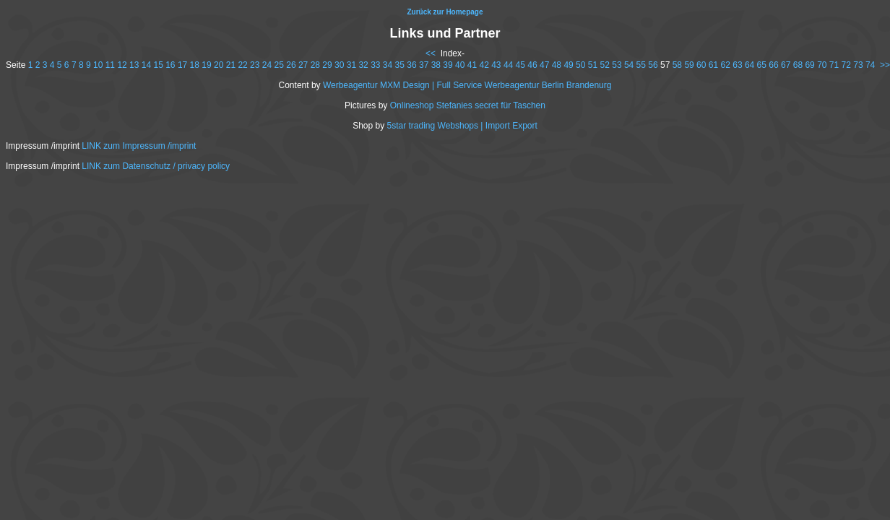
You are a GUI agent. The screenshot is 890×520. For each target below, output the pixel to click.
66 (773, 65)
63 (737, 65)
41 (472, 65)
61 (713, 65)
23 (254, 65)
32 (363, 65)
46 (532, 65)
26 (290, 65)
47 (544, 65)
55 (641, 65)
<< (430, 53)
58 (677, 65)
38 (436, 65)
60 (701, 65)
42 (483, 65)
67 (785, 65)
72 (846, 65)
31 (351, 65)
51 (592, 65)
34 (387, 65)
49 (568, 65)
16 (170, 65)
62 (725, 65)
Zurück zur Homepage (445, 12)
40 (460, 65)
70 (821, 65)
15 (158, 65)
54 (629, 65)
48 (556, 65)
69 (809, 65)
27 (303, 65)
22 (242, 65)
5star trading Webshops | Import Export (462, 126)
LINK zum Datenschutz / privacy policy (156, 166)
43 (496, 65)
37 (423, 65)
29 (327, 65)
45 (520, 65)
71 (834, 65)
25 (279, 65)
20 (218, 65)
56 (652, 65)
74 (870, 65)
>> (885, 65)
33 (375, 65)
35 (400, 65)
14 (146, 65)
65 (761, 65)
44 (508, 65)
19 (206, 65)
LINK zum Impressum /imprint (139, 146)
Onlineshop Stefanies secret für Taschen (467, 105)
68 (798, 65)
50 (580, 65)
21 (231, 65)
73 (858, 65)
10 (98, 65)
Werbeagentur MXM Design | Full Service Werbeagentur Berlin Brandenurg (467, 85)
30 (339, 65)
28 (315, 65)
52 (605, 65)
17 (182, 65)
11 (110, 65)
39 (447, 65)
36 (411, 65)
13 (134, 65)
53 (616, 65)
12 (121, 65)
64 (749, 65)
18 (194, 65)
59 (689, 65)
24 (267, 65)
